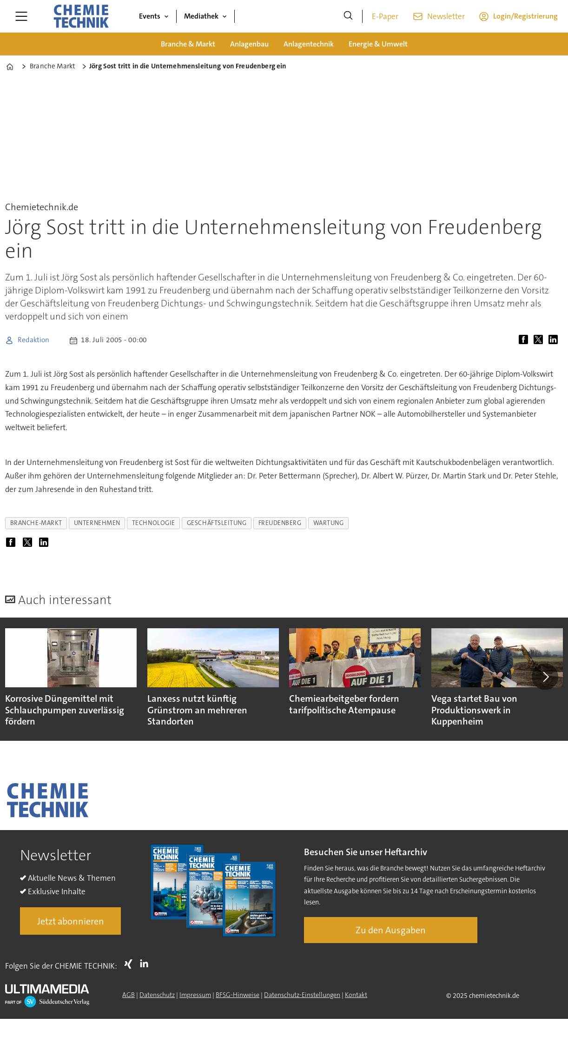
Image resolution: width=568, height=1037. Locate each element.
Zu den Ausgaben (391, 930)
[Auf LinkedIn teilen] (555, 340)
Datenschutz (157, 994)
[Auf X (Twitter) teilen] (540, 340)
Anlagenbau (249, 44)
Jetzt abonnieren (70, 921)
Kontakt (356, 994)
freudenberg (280, 523)
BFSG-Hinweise (237, 994)
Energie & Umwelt (378, 44)
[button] (545, 677)
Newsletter (446, 16)
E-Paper (385, 16)
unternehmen (97, 523)
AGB (128, 994)
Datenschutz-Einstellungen (302, 994)
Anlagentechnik (309, 44)
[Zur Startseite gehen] (81, 16)
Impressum (195, 994)
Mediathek (201, 16)
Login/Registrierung (525, 16)
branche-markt (36, 523)
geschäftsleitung (217, 523)
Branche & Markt (188, 44)
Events (149, 16)
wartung (328, 523)
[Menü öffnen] (21, 16)
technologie (153, 523)
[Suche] (348, 16)
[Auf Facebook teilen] (525, 340)
